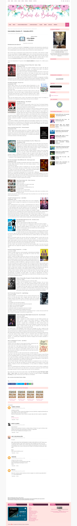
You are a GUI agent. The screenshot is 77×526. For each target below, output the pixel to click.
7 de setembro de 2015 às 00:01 (18, 424)
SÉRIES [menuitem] (45, 24)
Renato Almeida (15, 423)
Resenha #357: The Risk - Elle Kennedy (62, 157)
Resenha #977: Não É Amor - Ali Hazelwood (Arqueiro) (62, 120)
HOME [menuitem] (10, 24)
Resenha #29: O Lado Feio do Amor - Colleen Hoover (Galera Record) (62, 131)
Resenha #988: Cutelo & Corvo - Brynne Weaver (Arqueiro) (62, 136)
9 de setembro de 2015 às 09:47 (18, 471)
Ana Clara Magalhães (17, 436)
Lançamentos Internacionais (17, 28)
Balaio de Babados (54, 95)
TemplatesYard (16, 524)
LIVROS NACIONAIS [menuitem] (33, 24)
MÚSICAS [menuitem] (50, 24)
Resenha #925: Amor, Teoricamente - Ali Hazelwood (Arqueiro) (62, 115)
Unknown (13, 456)
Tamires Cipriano (15, 406)
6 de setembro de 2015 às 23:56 (18, 408)
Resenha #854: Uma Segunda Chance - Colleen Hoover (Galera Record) (62, 125)
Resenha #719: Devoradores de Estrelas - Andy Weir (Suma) (62, 162)
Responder (13, 419)
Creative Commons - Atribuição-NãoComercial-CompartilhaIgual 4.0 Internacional (60, 512)
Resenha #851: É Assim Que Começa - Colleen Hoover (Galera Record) (62, 147)
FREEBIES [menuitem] (55, 24)
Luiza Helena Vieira (12, 33)
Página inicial (10, 28)
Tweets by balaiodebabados (55, 89)
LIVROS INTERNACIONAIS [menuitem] (22, 24)
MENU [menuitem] (14, 24)
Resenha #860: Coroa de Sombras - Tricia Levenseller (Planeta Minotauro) (62, 142)
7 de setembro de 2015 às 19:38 (18, 458)
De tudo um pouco (15, 417)
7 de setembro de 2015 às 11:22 (18, 437)
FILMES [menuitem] (41, 24)
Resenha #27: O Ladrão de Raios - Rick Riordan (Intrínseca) (62, 152)
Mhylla (13, 469)
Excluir (17, 419)
